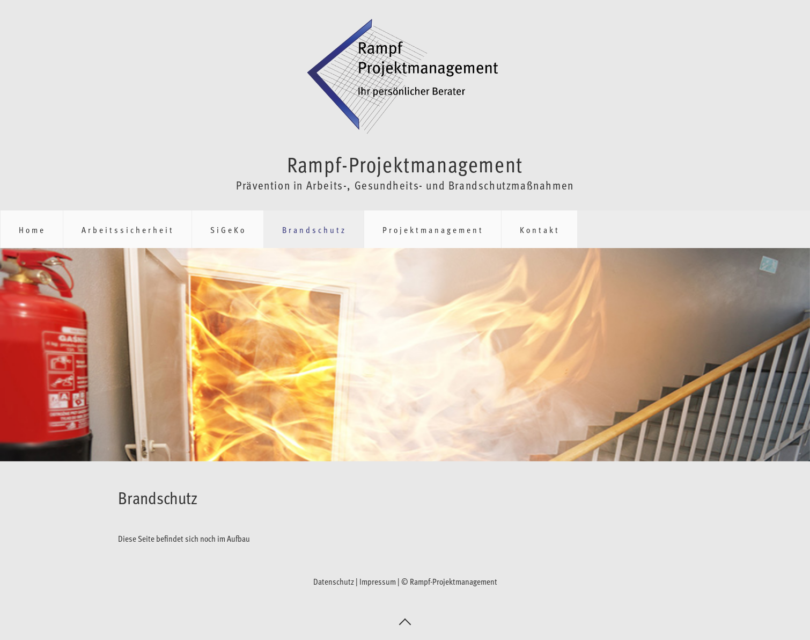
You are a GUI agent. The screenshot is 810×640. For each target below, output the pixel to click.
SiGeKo (228, 229)
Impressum (377, 581)
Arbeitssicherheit (128, 229)
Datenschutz (333, 581)
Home (32, 229)
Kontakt (540, 229)
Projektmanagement (433, 229)
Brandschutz (314, 229)
